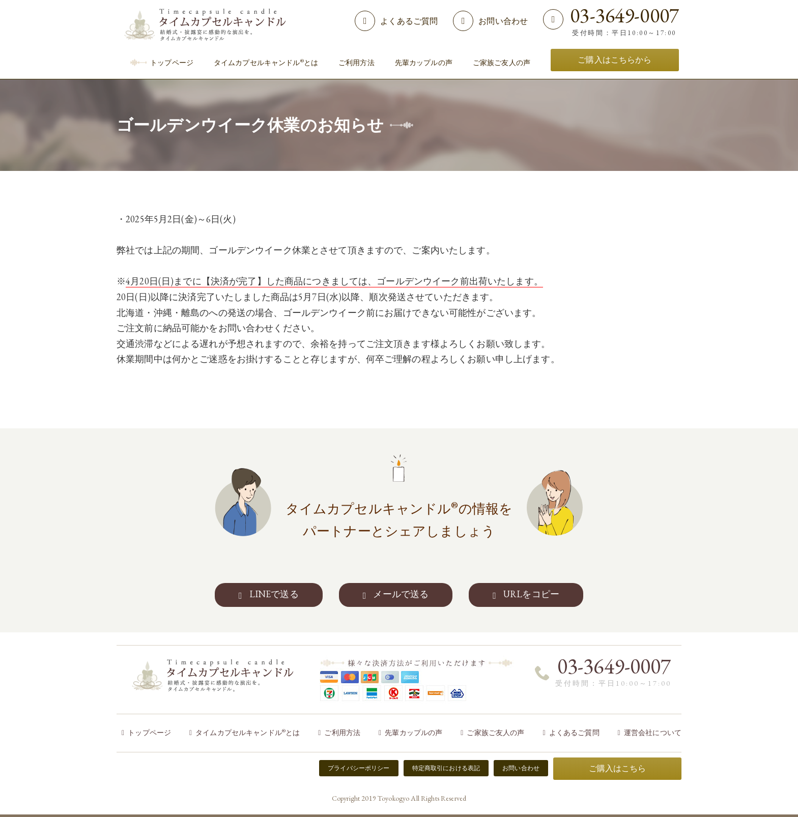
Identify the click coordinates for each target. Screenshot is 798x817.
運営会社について (652, 732)
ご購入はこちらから (614, 59)
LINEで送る (274, 594)
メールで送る (401, 594)
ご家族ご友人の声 (495, 732)
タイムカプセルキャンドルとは (247, 732)
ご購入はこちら (617, 768)
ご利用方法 (342, 732)
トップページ (149, 732)
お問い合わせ (503, 21)
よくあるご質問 (409, 21)
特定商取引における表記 (446, 768)
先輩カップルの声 (413, 732)
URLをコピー (531, 594)
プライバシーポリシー (358, 768)
